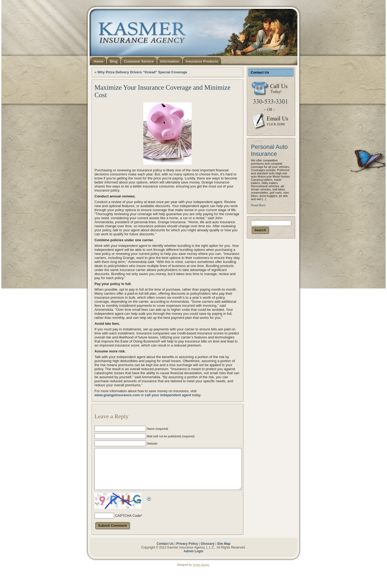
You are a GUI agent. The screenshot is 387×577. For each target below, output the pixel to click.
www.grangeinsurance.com (117, 395)
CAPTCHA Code (128, 524)
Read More (258, 205)
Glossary (207, 552)
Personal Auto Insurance (269, 150)
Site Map (223, 552)
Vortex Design (201, 572)
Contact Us (165, 552)
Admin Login (193, 559)
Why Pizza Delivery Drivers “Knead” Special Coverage (142, 72)
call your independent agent (168, 395)
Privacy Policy (187, 552)
